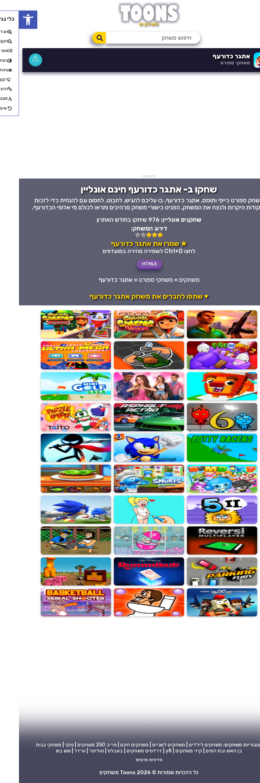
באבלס (96, 751)
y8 (150, 751)
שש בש (44, 751)
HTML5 (130, 263)
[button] (9, 20)
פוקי (50, 745)
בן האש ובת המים (205, 751)
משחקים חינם (115, 745)
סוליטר (77, 751)
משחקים (170, 279)
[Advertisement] (130, 125)
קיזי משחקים (169, 751)
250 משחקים (72, 745)
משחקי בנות (30, 745)
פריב (92, 745)
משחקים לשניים (149, 745)
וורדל (61, 751)
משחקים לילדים (186, 745)
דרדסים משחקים (125, 751)
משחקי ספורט (216, 62)
